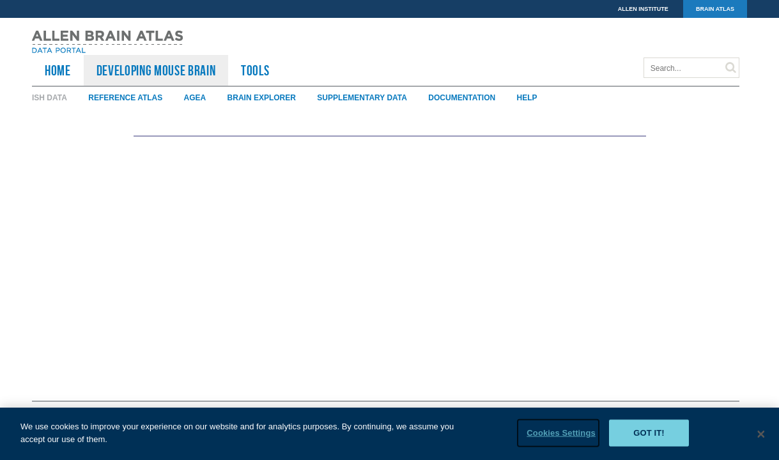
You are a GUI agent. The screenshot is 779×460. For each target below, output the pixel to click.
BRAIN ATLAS (715, 9)
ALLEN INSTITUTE (643, 9)
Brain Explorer (262, 97)
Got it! (649, 433)
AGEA (195, 97)
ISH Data (49, 97)
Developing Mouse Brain (156, 70)
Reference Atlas (125, 97)
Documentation (461, 97)
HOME (58, 70)
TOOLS (255, 70)
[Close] (761, 435)
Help (527, 97)
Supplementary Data (362, 97)
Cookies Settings (561, 433)
